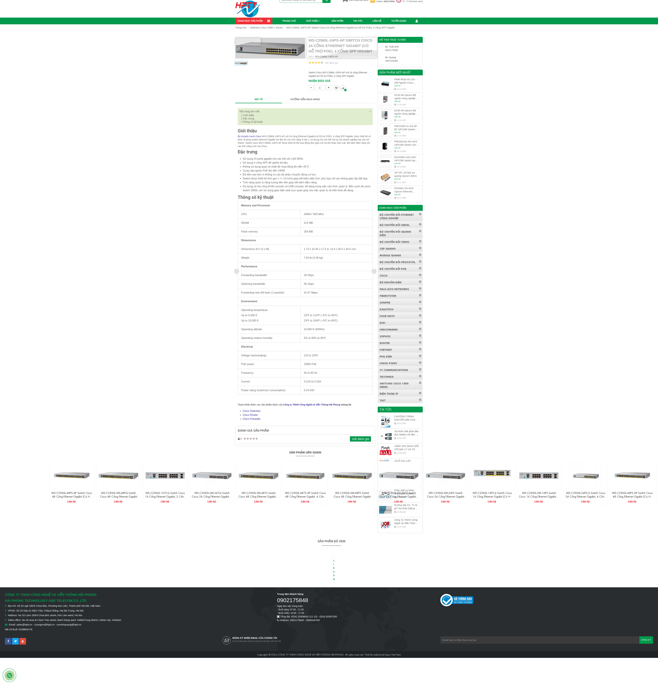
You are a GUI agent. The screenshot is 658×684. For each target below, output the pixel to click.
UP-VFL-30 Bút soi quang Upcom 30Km (405, 174)
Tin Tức (358, 21)
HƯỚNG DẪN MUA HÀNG (305, 99)
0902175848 (389, 1)
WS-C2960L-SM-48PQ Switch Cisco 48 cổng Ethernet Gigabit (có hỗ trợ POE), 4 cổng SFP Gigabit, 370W (118, 498)
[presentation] (236, 271)
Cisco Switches (251, 411)
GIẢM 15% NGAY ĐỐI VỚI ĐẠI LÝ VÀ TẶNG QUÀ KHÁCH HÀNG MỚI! (406, 448)
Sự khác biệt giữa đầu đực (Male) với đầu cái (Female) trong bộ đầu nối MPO (406, 433)
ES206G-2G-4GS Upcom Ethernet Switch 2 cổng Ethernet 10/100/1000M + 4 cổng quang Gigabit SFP (405, 190)
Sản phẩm (337, 21)
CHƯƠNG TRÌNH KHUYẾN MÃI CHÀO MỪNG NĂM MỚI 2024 (405, 418)
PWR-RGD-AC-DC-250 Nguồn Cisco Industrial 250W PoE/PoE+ (405, 81)
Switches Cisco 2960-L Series (266, 27)
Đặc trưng (247, 118)
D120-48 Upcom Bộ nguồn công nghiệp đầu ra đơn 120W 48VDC (405, 97)
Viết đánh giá (331, 63)
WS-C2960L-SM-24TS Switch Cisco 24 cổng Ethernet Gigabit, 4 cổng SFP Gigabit (399, 496)
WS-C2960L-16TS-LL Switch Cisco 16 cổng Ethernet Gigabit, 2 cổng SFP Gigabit (165, 496)
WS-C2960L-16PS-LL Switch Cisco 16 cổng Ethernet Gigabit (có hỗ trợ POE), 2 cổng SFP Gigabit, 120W (492, 498)
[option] (241, 64)
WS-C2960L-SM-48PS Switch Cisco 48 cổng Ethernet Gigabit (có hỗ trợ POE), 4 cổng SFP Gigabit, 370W (352, 498)
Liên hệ (376, 21)
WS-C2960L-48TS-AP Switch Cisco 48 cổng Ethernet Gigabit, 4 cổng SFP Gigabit (305, 496)
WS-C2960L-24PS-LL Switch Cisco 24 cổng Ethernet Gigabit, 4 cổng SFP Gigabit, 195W (586, 496)
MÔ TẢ (259, 99)
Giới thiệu (312, 21)
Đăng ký (646, 640)
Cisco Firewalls (251, 418)
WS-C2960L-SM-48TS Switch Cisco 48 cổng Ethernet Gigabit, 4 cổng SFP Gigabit (259, 496)
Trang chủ (289, 21)
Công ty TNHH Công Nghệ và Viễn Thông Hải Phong (311, 404)
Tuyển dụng (398, 21)
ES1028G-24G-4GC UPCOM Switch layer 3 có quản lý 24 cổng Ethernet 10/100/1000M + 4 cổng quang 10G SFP (406, 159)
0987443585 (391, 61)
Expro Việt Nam (393, 654)
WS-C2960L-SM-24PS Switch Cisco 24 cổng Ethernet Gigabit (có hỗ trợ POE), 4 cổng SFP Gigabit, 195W (445, 498)
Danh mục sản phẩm (250, 21)
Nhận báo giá (319, 81)
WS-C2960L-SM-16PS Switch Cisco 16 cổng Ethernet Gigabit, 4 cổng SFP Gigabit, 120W (539, 496)
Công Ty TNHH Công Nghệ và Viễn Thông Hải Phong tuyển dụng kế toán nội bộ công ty (406, 521)
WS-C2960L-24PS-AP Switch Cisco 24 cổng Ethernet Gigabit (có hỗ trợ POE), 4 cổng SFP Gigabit (340, 27)
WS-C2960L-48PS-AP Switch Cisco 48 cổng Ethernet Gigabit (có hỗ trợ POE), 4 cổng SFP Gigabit (71, 496)
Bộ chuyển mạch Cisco (249, 136)
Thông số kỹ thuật (252, 121)
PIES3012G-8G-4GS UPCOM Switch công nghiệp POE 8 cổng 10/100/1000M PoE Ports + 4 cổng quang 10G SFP (406, 143)
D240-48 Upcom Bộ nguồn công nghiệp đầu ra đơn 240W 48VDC (405, 112)
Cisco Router (250, 415)
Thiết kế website (373, 654)
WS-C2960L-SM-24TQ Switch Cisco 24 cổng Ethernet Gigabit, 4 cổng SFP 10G (212, 496)
